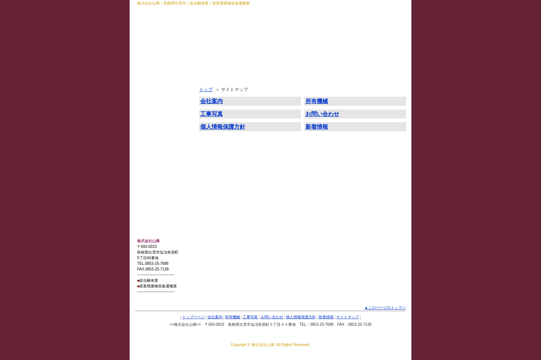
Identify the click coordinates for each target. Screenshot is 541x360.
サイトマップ (154, 170)
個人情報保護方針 (159, 145)
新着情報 (150, 157)
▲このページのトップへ (385, 307)
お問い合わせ (154, 132)
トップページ (154, 83)
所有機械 (150, 108)
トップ (206, 89)
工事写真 (150, 120)
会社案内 (150, 95)
